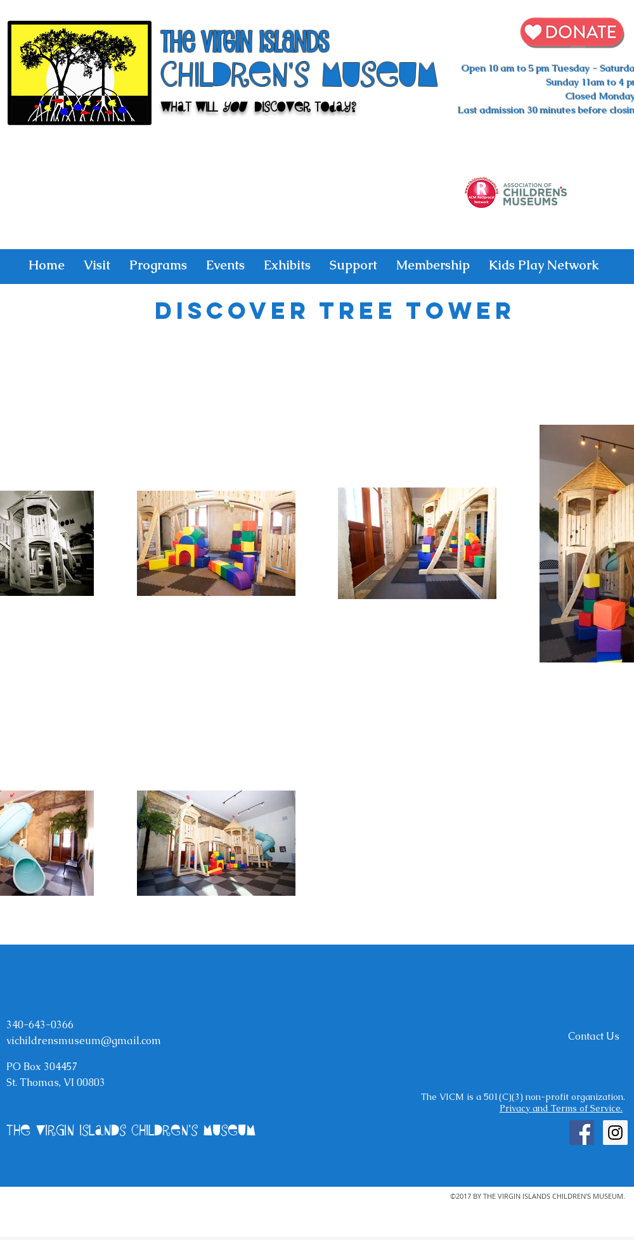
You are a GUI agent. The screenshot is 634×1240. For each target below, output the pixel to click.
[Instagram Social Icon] (615, 1132)
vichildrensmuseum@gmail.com (83, 1040)
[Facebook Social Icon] (581, 1132)
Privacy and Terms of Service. (561, 1108)
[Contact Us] (593, 1036)
